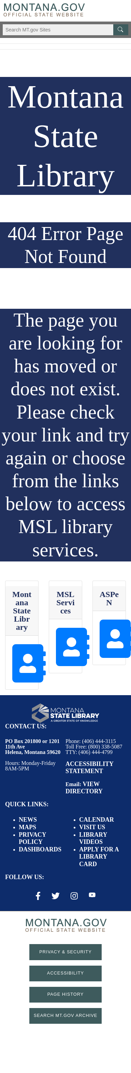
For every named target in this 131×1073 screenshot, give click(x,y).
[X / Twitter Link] (55, 896)
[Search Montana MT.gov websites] (65, 29)
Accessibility (65, 973)
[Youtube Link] (92, 895)
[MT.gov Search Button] (120, 29)
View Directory (84, 788)
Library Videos (93, 838)
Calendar (96, 819)
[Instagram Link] (74, 896)
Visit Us (92, 827)
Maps (27, 827)
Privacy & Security (65, 951)
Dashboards (40, 849)
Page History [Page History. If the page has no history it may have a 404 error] (65, 994)
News (28, 819)
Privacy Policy (32, 838)
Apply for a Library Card (99, 856)
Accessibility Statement (89, 767)
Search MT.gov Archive (66, 1015)
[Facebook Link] (38, 896)
